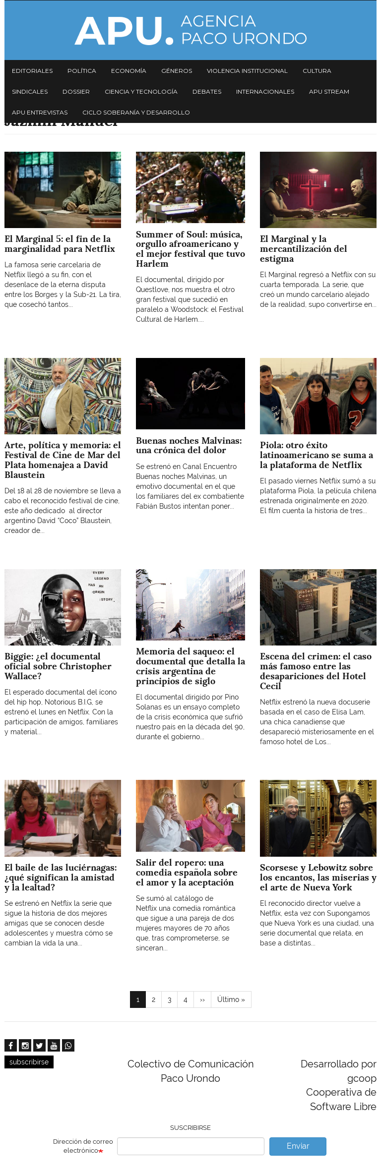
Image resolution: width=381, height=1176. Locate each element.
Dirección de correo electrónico (83, 1146)
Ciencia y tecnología (141, 91)
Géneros (176, 70)
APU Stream (329, 91)
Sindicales (30, 91)
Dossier (76, 91)
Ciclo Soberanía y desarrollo (136, 112)
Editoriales (32, 70)
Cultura (317, 70)
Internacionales (265, 91)
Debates (206, 91)
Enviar (298, 1146)
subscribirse (29, 1062)
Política (81, 70)
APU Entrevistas (39, 112)
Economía (128, 70)
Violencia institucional (247, 70)
